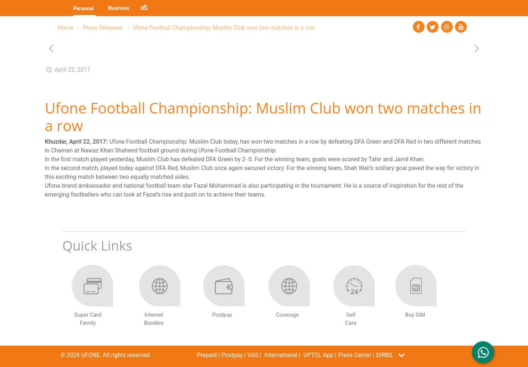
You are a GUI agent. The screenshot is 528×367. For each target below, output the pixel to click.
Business (118, 8)
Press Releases (103, 27)
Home (65, 27)
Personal (83, 8)
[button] (396, 355)
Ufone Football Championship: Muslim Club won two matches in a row (223, 27)
